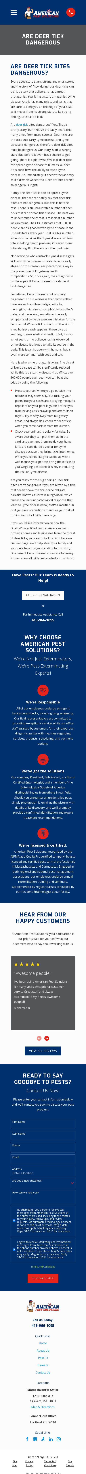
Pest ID (43, 1358)
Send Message (43, 1278)
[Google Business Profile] (35, 1439)
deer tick (22, 125)
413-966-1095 (43, 620)
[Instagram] (59, 1439)
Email (15, 1157)
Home (43, 1343)
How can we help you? (25, 1192)
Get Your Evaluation (43, 595)
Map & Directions (43, 1407)
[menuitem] (15, 1463)
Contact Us (43, 1372)
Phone (16, 1145)
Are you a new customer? (27, 1180)
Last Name (18, 1133)
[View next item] (46, 1038)
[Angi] (43, 1439)
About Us (43, 1351)
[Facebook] (27, 1439)
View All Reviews (43, 1051)
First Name (18, 1121)
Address (17, 1169)
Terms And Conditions (43, 1266)
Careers (43, 1365)
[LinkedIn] (51, 1439)
